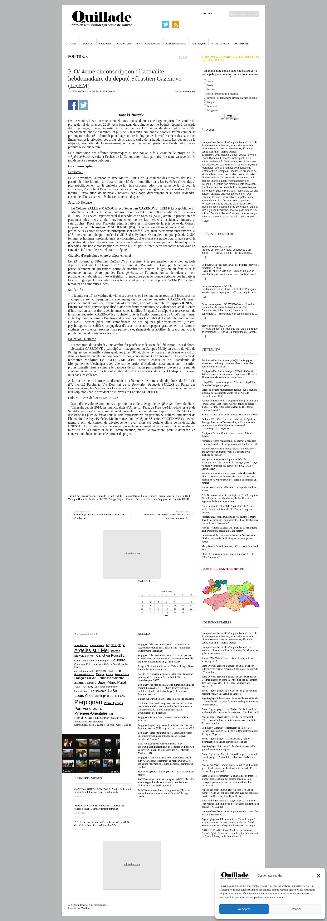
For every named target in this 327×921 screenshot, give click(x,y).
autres (210, 81)
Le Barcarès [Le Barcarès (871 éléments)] (98, 691)
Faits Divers (220, 43)
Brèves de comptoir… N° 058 (216, 286)
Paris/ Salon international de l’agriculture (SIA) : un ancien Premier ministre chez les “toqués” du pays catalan (228, 509)
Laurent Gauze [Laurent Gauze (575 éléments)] (81, 691)
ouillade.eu (81, 904)
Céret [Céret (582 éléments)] (110, 671)
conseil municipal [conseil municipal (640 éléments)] (83, 671)
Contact (207, 13)
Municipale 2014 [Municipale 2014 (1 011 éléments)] (105, 696)
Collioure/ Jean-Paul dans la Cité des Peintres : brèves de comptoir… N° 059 (230, 266)
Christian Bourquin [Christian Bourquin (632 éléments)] (99, 660)
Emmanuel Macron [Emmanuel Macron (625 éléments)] (84, 674)
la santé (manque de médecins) (222, 93)
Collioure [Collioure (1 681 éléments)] (118, 660)
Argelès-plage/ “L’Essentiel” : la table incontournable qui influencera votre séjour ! (228, 748)
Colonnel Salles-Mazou (136, 496)
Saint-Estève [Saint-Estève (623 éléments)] (118, 718)
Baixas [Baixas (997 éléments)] (115, 651)
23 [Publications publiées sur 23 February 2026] (142, 612)
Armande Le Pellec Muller (110, 496)
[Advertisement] (132, 452)
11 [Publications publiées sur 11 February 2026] (158, 605)
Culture (105, 43)
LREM (103, 499)
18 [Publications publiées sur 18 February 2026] (158, 609)
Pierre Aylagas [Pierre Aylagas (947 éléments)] (113, 703)
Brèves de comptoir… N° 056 (216, 325)
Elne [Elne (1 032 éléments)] (118, 670)
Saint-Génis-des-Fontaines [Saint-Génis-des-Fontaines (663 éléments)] (88, 721)
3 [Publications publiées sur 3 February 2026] (150, 602)
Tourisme (242, 43)
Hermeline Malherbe (88, 499)
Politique (198, 43)
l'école (210, 85)
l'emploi (211, 102)
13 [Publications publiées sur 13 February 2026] (175, 605)
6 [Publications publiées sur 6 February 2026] (174, 602)
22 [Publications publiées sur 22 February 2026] (191, 609)
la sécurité (212, 106)
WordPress (86, 908)
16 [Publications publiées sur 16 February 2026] (142, 609)
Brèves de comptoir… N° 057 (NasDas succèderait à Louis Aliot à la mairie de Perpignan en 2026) (228, 306)
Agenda (88, 43)
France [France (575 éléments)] (109, 674)
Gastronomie (176, 43)
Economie (124, 43)
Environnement (149, 43)
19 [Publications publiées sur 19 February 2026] (167, 609)
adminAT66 (78, 91)
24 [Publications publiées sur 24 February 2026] (150, 612)
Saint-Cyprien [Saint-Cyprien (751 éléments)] (101, 718)
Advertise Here (132, 553)
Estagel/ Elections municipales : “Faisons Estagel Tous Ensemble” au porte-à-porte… (229, 384)
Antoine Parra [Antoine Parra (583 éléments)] (97, 645)
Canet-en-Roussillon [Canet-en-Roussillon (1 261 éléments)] (111, 655)
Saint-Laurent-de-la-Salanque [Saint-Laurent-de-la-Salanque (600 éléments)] (89, 725)
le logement (213, 110)
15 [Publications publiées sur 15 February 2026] (191, 605)
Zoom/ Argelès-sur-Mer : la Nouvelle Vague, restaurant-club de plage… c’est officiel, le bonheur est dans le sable (230, 757)
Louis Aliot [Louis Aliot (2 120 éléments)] (83, 695)
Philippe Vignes (116, 499)
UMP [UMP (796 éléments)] (119, 724)
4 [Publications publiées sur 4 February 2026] (158, 602)
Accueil (71, 43)
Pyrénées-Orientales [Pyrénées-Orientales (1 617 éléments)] (91, 713)
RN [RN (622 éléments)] (111, 714)
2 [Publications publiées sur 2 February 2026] (142, 602)
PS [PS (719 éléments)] (100, 709)
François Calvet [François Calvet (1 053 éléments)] (85, 678)
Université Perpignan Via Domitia (164, 499)
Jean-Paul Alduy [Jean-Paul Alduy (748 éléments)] (83, 686)
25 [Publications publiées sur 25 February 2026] (158, 612)
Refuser (296, 909)
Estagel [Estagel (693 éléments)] (100, 674)
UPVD (185, 499)
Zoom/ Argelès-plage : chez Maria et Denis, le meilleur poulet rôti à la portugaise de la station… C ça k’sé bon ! (230, 711)
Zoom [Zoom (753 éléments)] (127, 724)
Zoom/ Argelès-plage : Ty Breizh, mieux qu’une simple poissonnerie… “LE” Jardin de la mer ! (229, 692)
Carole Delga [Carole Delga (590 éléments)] (81, 660)
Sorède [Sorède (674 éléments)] (110, 724)
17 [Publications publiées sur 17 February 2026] (150, 609)
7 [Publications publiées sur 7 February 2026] (183, 602)
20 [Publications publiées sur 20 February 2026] (175, 609)
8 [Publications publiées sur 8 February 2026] (191, 602)
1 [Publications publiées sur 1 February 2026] (191, 598)
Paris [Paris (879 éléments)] (121, 696)
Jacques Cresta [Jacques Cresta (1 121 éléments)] (85, 682)
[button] (319, 875)
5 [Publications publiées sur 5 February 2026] (166, 602)
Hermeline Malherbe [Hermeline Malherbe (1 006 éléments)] (111, 678)
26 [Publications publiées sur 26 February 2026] (167, 612)
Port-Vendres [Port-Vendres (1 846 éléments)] (85, 708)
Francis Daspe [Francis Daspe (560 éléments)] (122, 674)
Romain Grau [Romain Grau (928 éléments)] (83, 717)
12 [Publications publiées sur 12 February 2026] (167, 605)
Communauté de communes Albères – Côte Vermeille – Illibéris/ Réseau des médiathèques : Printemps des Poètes (229, 538)
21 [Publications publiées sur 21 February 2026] (183, 609)
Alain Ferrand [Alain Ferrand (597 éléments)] (81, 645)
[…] (204, 221)
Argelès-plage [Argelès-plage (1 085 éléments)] (115, 645)
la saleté (211, 89)
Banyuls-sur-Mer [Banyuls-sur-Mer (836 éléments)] (84, 655)
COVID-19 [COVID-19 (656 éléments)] (100, 671)
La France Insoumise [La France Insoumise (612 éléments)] (106, 686)
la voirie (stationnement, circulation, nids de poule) (232, 97)
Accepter (244, 909)
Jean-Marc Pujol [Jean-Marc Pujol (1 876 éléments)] (112, 682)
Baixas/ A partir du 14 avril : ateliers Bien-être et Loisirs (230, 414)
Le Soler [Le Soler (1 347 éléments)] (114, 691)
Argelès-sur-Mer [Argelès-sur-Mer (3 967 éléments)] (91, 650)
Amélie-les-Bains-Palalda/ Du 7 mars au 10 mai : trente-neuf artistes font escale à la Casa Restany (230, 529)
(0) (207, 221)
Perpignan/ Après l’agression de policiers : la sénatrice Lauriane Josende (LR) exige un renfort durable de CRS (230, 442)
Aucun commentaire (185, 91)
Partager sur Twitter (83, 105)
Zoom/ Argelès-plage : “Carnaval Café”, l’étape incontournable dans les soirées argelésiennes (225, 740)
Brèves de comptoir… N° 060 (216, 246)
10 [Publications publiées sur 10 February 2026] (150, 605)
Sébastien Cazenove (136, 499)
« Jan (166, 615)
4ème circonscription (85, 496)
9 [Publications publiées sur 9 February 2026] (142, 605)
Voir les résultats (230, 119)
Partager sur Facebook (73, 105)
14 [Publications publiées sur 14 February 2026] (183, 605)
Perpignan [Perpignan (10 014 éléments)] (88, 702)
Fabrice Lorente (157, 496)
